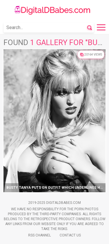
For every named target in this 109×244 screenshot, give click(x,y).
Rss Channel (39, 235)
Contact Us (70, 235)
